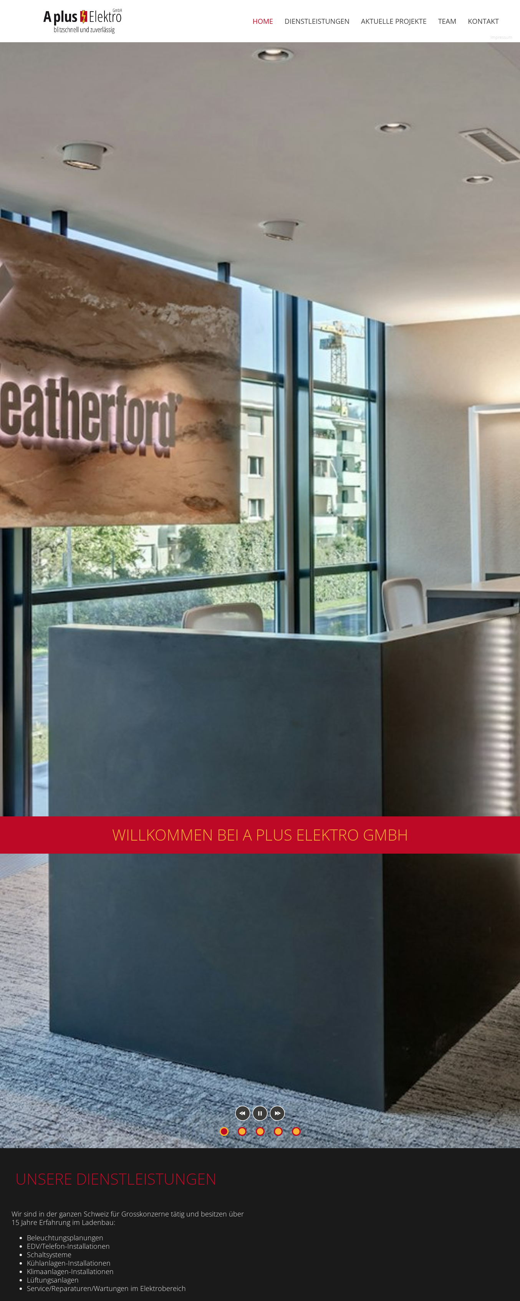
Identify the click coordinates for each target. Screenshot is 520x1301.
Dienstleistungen (317, 21)
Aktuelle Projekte (394, 21)
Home (263, 21)
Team (447, 21)
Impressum (501, 37)
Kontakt (483, 21)
